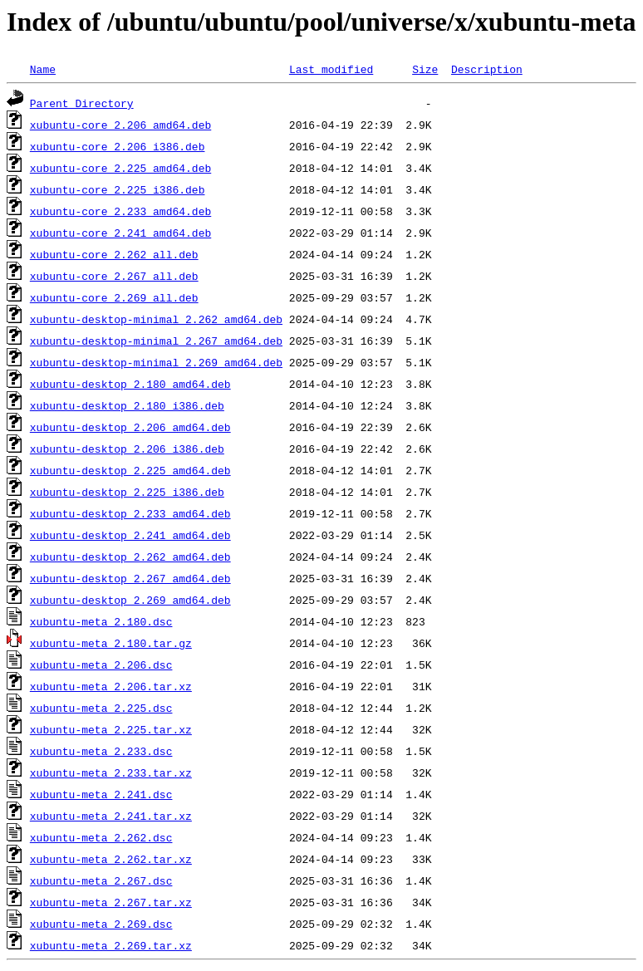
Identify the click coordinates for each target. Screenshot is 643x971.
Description (487, 68)
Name (43, 68)
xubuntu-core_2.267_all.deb (114, 275)
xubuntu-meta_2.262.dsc (101, 837)
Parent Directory (82, 103)
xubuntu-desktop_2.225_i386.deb (127, 491)
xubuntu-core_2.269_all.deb (114, 297)
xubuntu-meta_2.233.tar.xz (111, 772)
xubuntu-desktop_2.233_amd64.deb (130, 513)
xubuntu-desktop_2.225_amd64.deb (130, 470)
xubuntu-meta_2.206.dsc (101, 664)
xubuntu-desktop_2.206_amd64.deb (130, 426)
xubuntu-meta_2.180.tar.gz (111, 642)
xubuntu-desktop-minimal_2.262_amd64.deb (156, 318)
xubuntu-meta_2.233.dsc (101, 750)
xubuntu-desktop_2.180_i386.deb (127, 405)
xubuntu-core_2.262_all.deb (114, 254)
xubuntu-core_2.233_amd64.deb (120, 211)
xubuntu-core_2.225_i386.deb (117, 189)
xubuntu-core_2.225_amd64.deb (120, 167)
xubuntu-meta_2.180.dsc (101, 621)
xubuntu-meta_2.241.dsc (101, 794)
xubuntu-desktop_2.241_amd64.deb (130, 534)
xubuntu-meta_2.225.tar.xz (111, 729)
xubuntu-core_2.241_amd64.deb (120, 232)
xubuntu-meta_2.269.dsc (101, 923)
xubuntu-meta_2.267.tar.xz (111, 902)
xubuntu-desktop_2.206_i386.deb (127, 448)
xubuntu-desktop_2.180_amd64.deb (130, 383)
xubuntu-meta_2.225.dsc (101, 707)
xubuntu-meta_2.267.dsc (101, 880)
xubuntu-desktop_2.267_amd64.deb (130, 578)
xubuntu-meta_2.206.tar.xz (111, 686)
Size (425, 68)
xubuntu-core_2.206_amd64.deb (120, 124)
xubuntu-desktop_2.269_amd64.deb (130, 599)
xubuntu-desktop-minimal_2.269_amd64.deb (156, 362)
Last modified (331, 68)
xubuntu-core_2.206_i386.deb (117, 146)
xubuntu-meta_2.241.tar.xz (111, 815)
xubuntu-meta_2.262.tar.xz (111, 858)
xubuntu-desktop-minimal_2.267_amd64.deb (156, 340)
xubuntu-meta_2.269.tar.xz (111, 945)
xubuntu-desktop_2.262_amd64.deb (130, 556)
